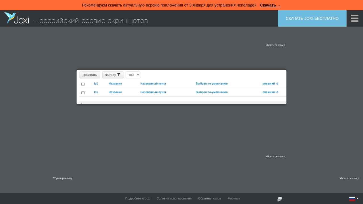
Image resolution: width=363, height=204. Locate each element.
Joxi (16, 18)
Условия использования (174, 198)
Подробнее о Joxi (138, 198)
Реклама (234, 198)
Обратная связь (209, 198)
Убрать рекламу (275, 45)
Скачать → (270, 5)
